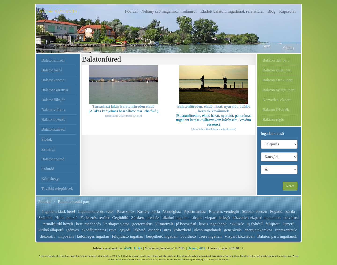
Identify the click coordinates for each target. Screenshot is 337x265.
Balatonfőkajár (53, 100)
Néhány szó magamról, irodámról (169, 11)
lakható (139, 230)
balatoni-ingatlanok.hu (58, 11)
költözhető (182, 230)
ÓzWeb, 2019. (197, 248)
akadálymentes (94, 230)
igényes (72, 230)
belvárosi (291, 217)
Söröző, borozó (254, 211)
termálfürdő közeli (58, 223)
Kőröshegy (50, 179)
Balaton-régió (273, 119)
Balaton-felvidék (276, 109)
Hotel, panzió (66, 217)
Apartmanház (195, 211)
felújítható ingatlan (127, 236)
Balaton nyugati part (279, 90)
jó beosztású (186, 223)
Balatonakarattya (54, 90)
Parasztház (125, 211)
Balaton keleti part (277, 70)
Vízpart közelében (239, 236)
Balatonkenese (52, 80)
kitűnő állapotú (50, 230)
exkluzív (237, 223)
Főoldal (132, 11)
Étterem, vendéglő (224, 211)
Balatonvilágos (53, 109)
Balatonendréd (52, 159)
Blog (271, 11)
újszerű (288, 223)
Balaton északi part (278, 80)
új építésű (255, 223)
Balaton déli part (276, 60)
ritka (113, 230)
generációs (233, 230)
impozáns (66, 236)
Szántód (47, 169)
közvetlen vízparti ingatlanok (257, 217)
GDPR (138, 248)
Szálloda (45, 217)
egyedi (124, 230)
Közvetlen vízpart (277, 100)
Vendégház (172, 211)
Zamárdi (48, 149)
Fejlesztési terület (95, 217)
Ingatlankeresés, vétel (96, 211)
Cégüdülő (120, 217)
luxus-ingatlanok (213, 223)
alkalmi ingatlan (175, 217)
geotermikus (142, 223)
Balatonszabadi (53, 129)
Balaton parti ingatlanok (277, 236)
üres (167, 230)
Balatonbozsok (53, 119)
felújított (272, 223)
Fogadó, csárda (282, 211)
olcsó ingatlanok (207, 230)
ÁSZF (128, 248)
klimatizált (164, 223)
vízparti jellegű (217, 217)
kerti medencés (88, 223)
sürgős (196, 217)
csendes (154, 230)
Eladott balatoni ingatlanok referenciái (232, 11)
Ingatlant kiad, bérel (58, 211)
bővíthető (188, 236)
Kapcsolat (287, 11)
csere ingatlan (210, 236)
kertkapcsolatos (116, 223)
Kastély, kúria (148, 211)
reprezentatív (286, 230)
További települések (57, 188)
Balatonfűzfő (51, 70)
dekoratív (47, 236)
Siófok (46, 139)
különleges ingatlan (93, 236)
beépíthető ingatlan (161, 236)
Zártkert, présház (145, 217)
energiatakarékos (258, 230)
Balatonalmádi (52, 60)
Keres (290, 186)
